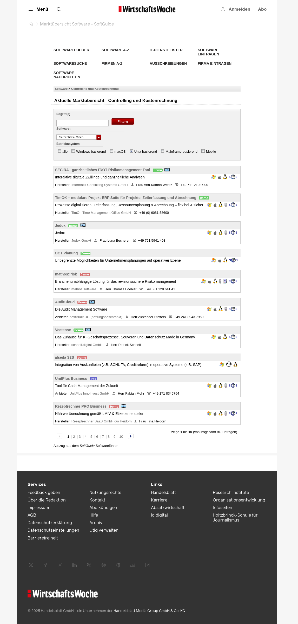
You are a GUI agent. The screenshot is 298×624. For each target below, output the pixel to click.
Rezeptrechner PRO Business (81, 406)
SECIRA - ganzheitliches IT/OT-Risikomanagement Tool (102, 170)
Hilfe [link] (93, 515)
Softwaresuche (70, 63)
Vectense (63, 330)
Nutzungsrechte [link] (105, 493)
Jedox (60, 225)
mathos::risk (66, 274)
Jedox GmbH (81, 240)
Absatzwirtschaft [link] (167, 508)
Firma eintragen (214, 63)
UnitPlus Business (71, 378)
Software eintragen (208, 52)
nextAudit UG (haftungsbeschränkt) (96, 317)
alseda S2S (64, 357)
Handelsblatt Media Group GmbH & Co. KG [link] (149, 610)
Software (61, 88)
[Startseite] (31, 24)
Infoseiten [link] (222, 508)
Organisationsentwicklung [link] (239, 500)
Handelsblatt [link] (163, 493)
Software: (63, 129)
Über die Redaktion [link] (47, 500)
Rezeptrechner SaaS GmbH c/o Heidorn (101, 421)
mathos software (84, 289)
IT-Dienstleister (166, 50)
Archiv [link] (95, 523)
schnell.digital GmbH (87, 345)
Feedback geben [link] (44, 493)
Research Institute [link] (231, 493)
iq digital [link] (159, 515)
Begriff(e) (63, 114)
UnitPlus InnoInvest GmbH (90, 393)
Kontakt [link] (97, 500)
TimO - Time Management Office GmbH (101, 213)
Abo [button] (262, 9)
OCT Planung (66, 253)
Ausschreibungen (168, 63)
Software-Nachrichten (67, 75)
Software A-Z (115, 50)
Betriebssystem (68, 144)
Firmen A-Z (112, 63)
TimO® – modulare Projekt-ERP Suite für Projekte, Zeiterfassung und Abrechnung (125, 198)
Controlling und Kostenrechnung (95, 88)
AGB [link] (32, 515)
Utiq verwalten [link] (103, 530)
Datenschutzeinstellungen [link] (53, 530)
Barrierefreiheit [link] (43, 538)
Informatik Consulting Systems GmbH (100, 185)
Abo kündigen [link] (103, 508)
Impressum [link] (38, 508)
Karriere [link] (159, 500)
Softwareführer (71, 50)
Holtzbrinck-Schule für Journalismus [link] (235, 517)
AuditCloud (65, 302)
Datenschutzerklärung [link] (50, 523)
